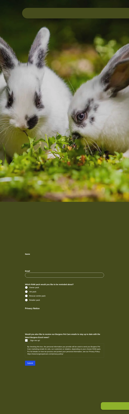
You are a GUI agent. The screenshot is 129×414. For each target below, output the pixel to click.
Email (31, 271)
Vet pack (32, 292)
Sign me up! (35, 340)
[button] (115, 406)
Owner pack (34, 287)
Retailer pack (34, 300)
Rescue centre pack (37, 296)
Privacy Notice (32, 308)
